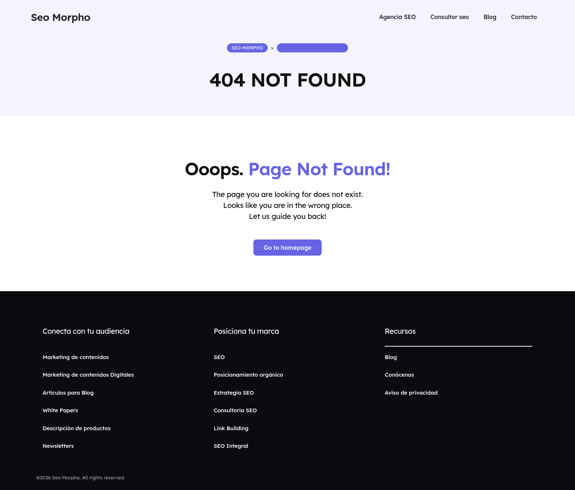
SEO (219, 357)
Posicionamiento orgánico (248, 374)
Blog (391, 357)
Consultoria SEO (235, 410)
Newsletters (58, 445)
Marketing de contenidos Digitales (88, 374)
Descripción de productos (76, 428)
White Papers (60, 410)
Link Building (231, 428)
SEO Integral (231, 445)
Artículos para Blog (68, 392)
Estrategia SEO (234, 392)
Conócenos (399, 374)
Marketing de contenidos (76, 357)
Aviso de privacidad (411, 392)
